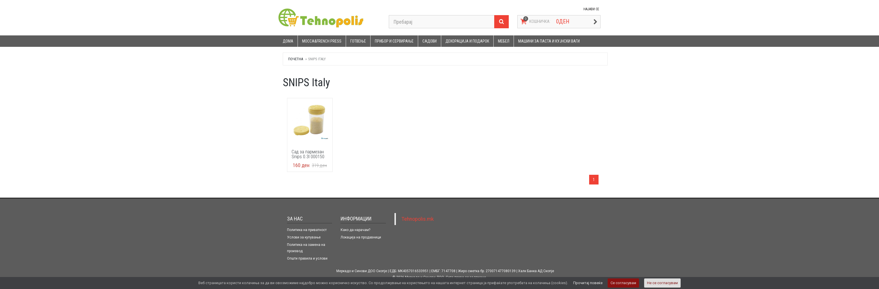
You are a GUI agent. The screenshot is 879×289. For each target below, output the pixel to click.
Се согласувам (623, 283)
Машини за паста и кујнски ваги (549, 41)
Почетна (295, 59)
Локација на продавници (361, 237)
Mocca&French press (321, 41)
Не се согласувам (662, 283)
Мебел (503, 41)
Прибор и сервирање (394, 41)
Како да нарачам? (355, 230)
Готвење (358, 41)
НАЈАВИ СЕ (591, 9)
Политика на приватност (307, 230)
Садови (429, 41)
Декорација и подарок (467, 41)
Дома (288, 41)
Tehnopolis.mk (418, 219)
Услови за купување (304, 237)
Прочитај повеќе (588, 283)
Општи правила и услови (307, 258)
